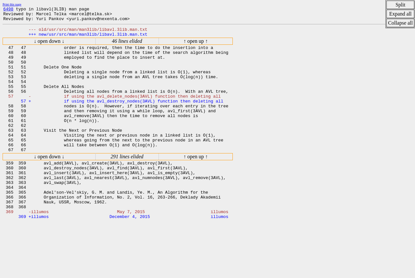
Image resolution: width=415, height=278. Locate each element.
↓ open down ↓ (49, 46)
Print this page (12, 4)
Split (400, 4)
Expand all (400, 14)
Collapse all (400, 23)
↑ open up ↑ (196, 46)
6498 (8, 10)
